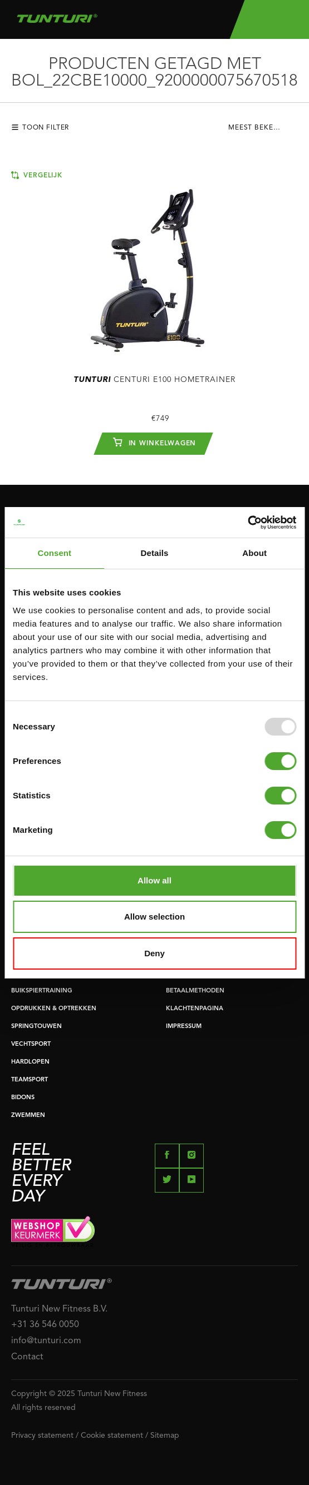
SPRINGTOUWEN (36, 1027)
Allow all (154, 880)
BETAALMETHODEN (195, 991)
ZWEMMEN (28, 1115)
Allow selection (154, 916)
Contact (27, 1357)
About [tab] (254, 553)
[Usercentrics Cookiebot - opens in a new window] (247, 522)
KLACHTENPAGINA (194, 1009)
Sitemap (164, 1435)
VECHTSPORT (31, 1044)
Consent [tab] (54, 553)
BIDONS (23, 1098)
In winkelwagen (155, 442)
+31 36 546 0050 (45, 1324)
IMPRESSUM (184, 1027)
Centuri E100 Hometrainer (154, 380)
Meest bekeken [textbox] (258, 128)
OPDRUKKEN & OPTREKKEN (53, 1009)
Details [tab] (155, 553)
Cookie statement (112, 1435)
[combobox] (263, 131)
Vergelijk (36, 175)
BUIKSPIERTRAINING (41, 991)
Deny (154, 953)
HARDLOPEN (30, 1062)
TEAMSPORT (29, 1080)
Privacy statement (42, 1435)
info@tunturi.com (46, 1341)
